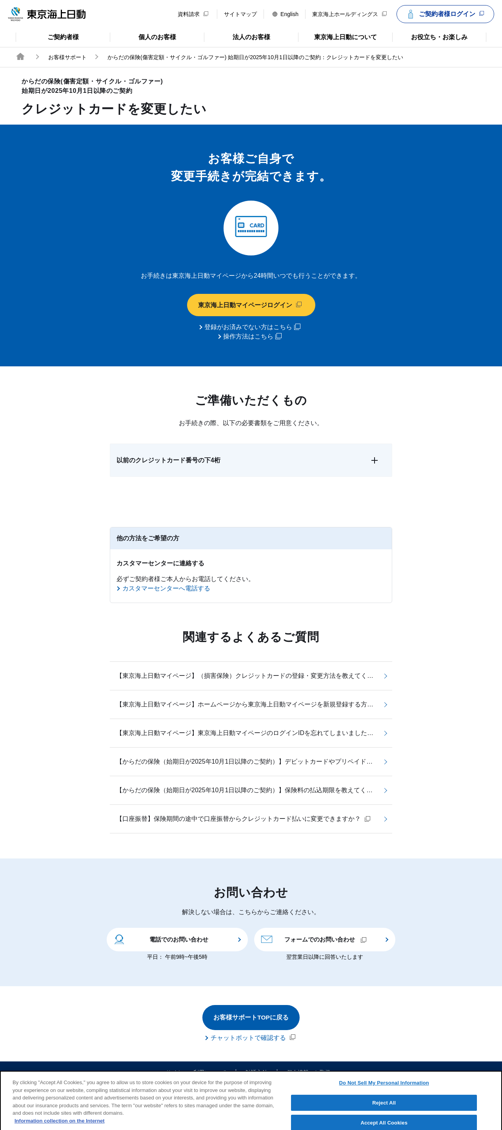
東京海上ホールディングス (349, 14)
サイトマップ (240, 14)
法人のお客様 (237, 36)
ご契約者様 (47, 36)
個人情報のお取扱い (311, 1073)
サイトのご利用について (196, 1073)
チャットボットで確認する (253, 1037)
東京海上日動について (337, 36)
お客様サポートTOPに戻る (251, 1017)
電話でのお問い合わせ (160, 939)
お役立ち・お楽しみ (429, 36)
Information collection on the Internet (60, 1125)
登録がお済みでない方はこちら (252, 327)
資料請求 (193, 14)
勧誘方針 (256, 1073)
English (285, 14)
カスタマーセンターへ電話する (166, 588)
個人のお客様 (143, 36)
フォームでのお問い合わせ (313, 939)
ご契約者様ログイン (444, 14)
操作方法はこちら (252, 336)
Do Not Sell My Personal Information (384, 1087)
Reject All (384, 1107)
